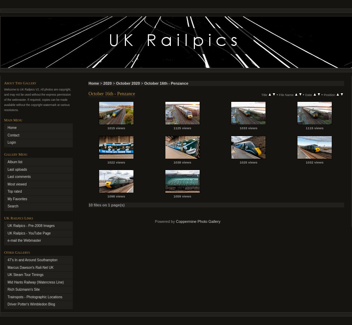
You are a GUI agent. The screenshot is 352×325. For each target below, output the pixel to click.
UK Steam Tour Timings (26, 275)
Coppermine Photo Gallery (198, 221)
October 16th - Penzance (166, 83)
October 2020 (128, 83)
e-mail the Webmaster (24, 240)
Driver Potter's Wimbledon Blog (31, 304)
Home (94, 83)
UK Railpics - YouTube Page (29, 233)
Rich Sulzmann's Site (24, 289)
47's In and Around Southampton (32, 260)
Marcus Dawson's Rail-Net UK (31, 267)
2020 (107, 83)
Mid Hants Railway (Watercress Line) (36, 282)
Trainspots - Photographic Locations (35, 297)
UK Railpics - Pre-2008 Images (31, 226)
